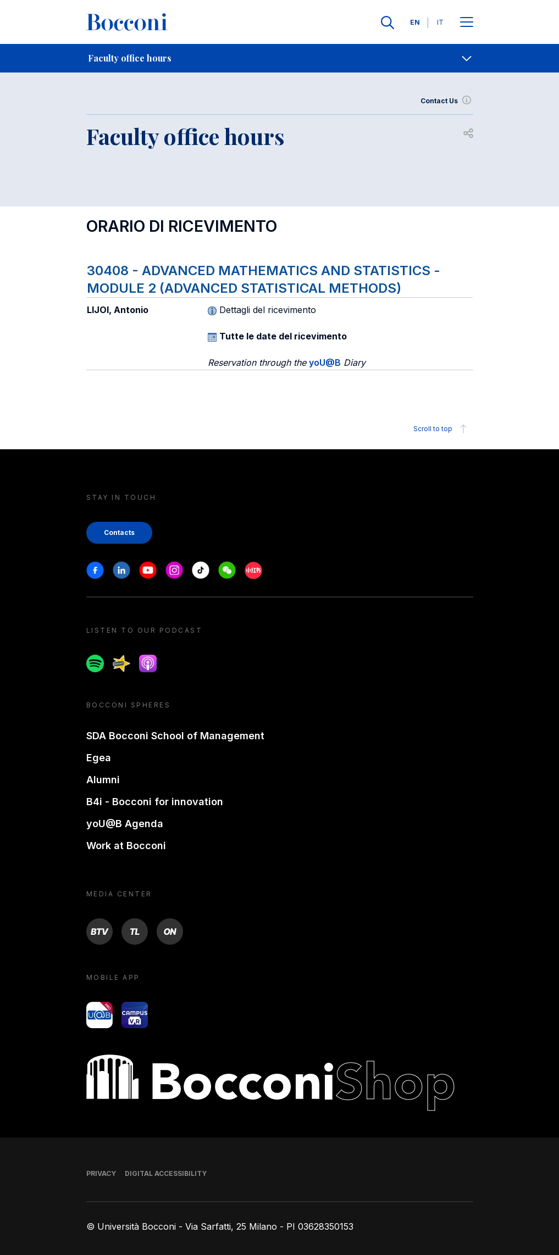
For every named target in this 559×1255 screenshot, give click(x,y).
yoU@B (325, 362)
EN (415, 22)
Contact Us (446, 101)
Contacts (119, 532)
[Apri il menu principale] (466, 23)
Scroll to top (441, 429)
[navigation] (279, 58)
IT (440, 22)
